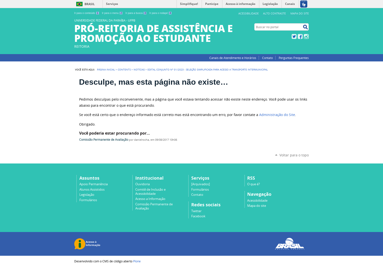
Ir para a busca (136, 13)
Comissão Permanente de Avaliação (103, 140)
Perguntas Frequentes (294, 58)
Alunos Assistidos (92, 189)
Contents (124, 69)
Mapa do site (299, 13)
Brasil (90, 4)
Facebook (300, 36)
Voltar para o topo (294, 155)
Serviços (112, 4)
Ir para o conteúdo (86, 13)
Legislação (86, 195)
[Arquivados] (200, 184)
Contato (267, 58)
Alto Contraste (274, 13)
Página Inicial (106, 69)
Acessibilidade (248, 13)
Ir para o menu (112, 13)
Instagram (306, 36)
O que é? (253, 184)
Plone (137, 261)
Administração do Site (277, 115)
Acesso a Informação (150, 199)
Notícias (139, 69)
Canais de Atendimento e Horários (232, 58)
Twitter (294, 36)
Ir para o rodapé (160, 13)
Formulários (88, 200)
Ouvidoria (142, 184)
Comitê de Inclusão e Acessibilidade (150, 191)
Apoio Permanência (93, 184)
